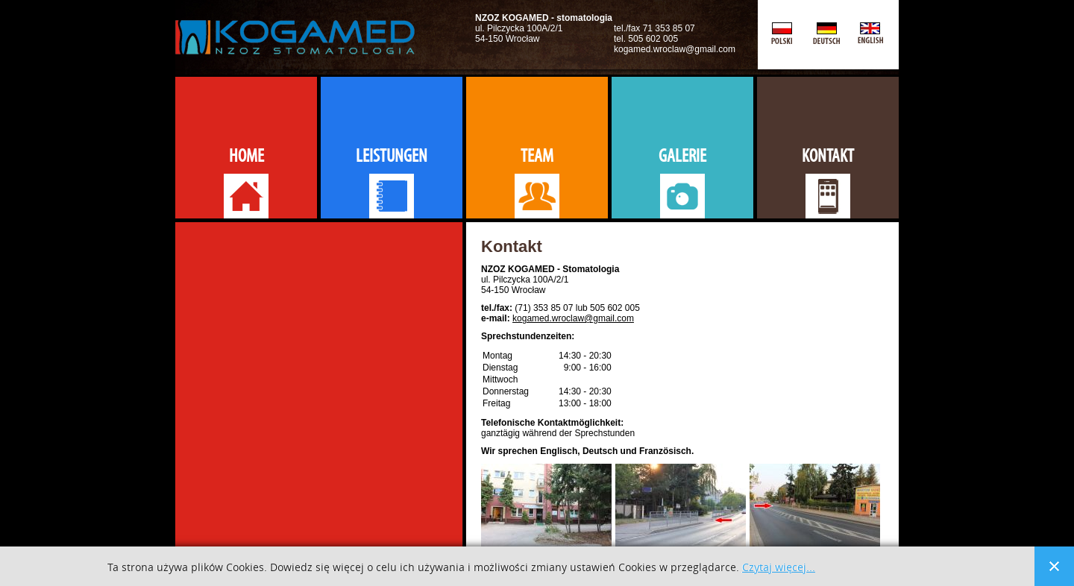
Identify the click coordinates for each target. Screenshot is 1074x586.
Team (537, 156)
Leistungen (391, 156)
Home (246, 156)
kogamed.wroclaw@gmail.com (573, 318)
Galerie (682, 156)
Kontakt (828, 156)
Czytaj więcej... (778, 567)
